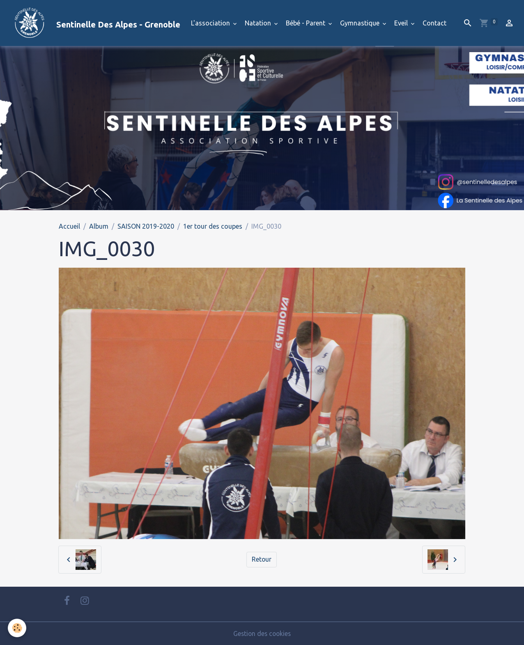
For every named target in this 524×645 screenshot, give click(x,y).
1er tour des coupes (212, 226)
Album (98, 226)
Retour (262, 559)
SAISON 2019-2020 (145, 226)
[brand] (93, 23)
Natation (259, 23)
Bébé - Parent (306, 23)
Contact (434, 23)
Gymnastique (360, 23)
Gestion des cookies (262, 633)
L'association (211, 23)
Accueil (69, 226)
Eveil (401, 23)
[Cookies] (17, 628)
